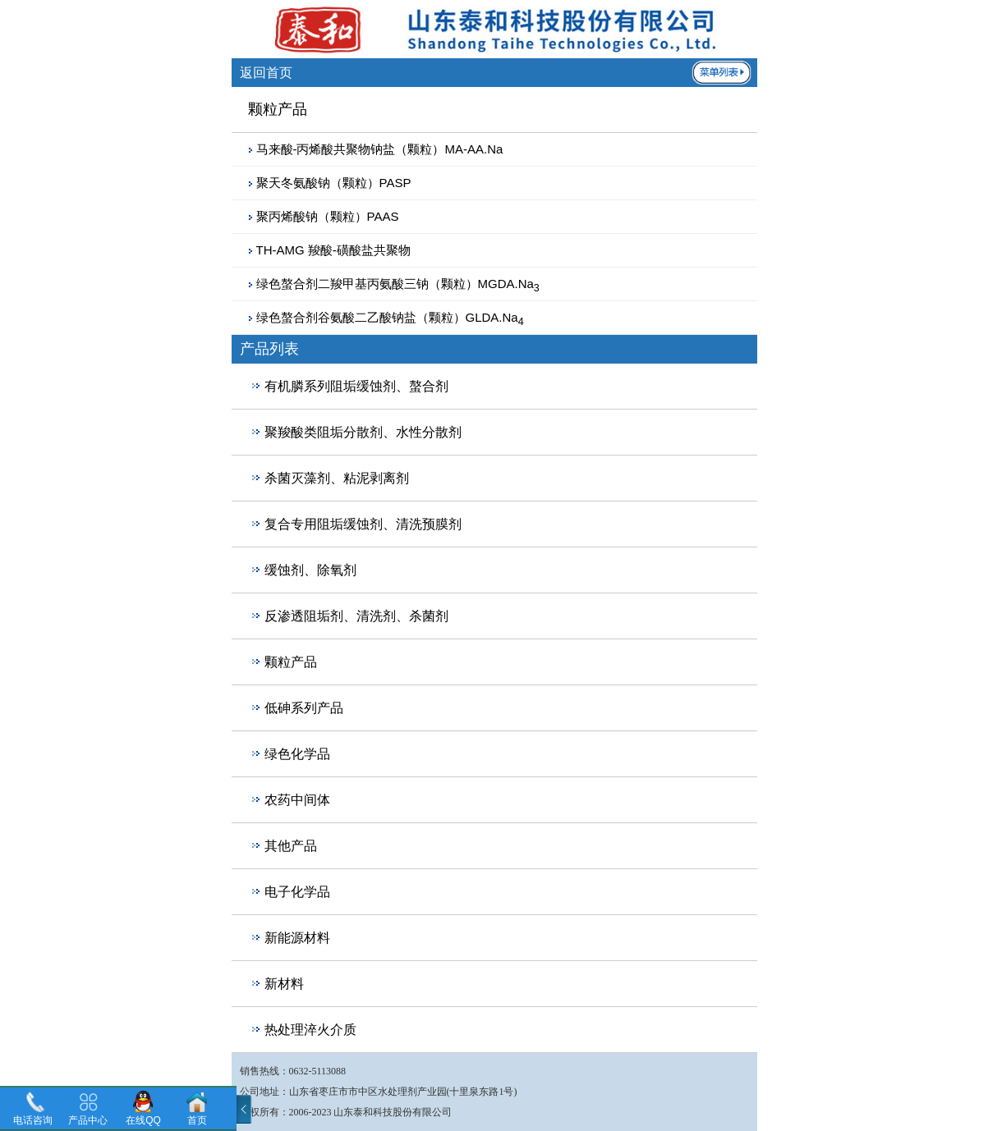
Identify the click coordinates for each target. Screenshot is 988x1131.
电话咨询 (33, 1120)
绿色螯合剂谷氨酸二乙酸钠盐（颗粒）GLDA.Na (390, 317)
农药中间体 (297, 800)
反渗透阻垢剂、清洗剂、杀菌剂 (356, 616)
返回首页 (266, 73)
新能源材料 (297, 938)
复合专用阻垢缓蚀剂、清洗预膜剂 (363, 524)
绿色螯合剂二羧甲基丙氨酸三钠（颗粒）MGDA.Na (398, 284)
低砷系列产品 (303, 708)
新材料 (284, 984)
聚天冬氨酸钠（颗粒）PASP (333, 183)
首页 (197, 1120)
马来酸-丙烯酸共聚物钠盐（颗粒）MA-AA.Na (379, 149)
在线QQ (143, 1120)
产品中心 (88, 1120)
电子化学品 (297, 892)
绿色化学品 (297, 754)
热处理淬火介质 (310, 1030)
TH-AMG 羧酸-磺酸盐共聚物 (333, 250)
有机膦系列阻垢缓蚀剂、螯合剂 (356, 386)
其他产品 (290, 846)
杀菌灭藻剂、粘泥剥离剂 (336, 478)
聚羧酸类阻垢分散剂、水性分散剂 (363, 432)
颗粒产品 (290, 662)
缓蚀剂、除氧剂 (310, 570)
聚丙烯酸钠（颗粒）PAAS (327, 216)
